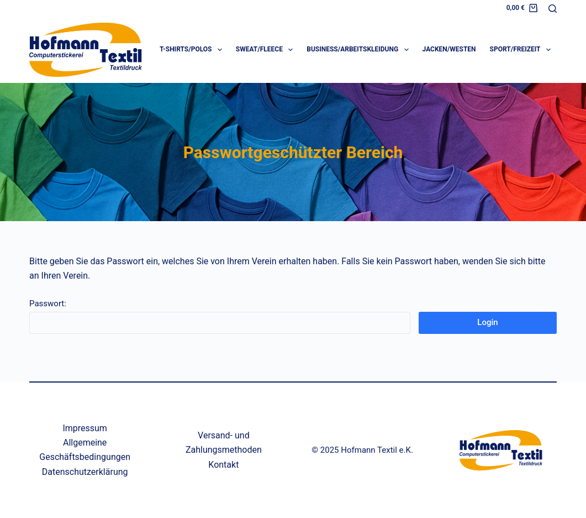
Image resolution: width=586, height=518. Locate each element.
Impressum (84, 428)
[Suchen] (552, 8)
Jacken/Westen (449, 49)
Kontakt (223, 464)
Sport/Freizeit (522, 49)
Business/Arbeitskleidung (360, 49)
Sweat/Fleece (266, 49)
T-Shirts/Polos (193, 49)
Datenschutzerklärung (85, 472)
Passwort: (219, 316)
